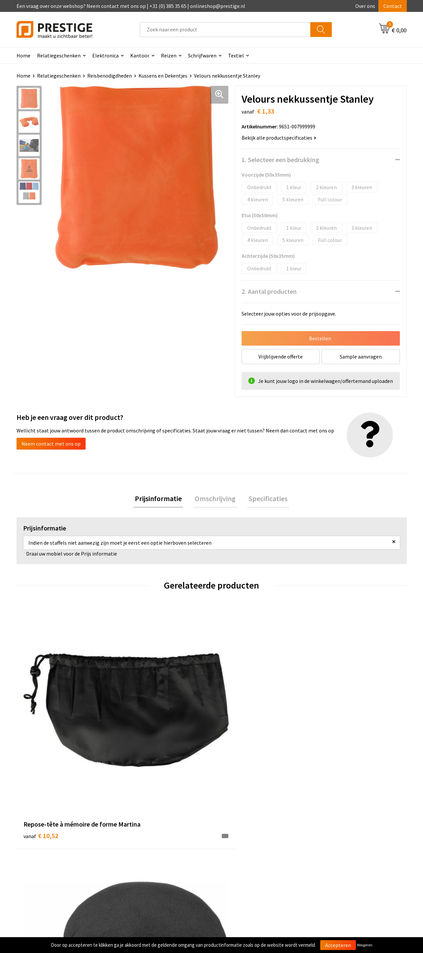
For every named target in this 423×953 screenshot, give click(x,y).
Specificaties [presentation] (265, 499)
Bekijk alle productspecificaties (279, 137)
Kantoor (139, 55)
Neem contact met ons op (51, 443)
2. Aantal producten (269, 291)
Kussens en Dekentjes (162, 75)
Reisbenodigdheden (109, 75)
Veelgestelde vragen (146, 833)
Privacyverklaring (336, 843)
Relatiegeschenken (59, 55)
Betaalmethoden (239, 833)
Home (23, 55)
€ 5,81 (136, 725)
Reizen (168, 55)
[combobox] (225, 29)
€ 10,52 (40, 725)
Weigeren (364, 944)
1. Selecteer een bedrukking (280, 159)
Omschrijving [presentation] (215, 499)
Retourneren (234, 843)
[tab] (161, 499)
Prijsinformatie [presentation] (161, 499)
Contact (392, 6)
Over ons (365, 6)
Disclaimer (328, 853)
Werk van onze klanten (148, 843)
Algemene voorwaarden (343, 823)
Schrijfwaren (202, 55)
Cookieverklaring (335, 833)
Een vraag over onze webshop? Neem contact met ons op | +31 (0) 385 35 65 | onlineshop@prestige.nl (131, 6)
